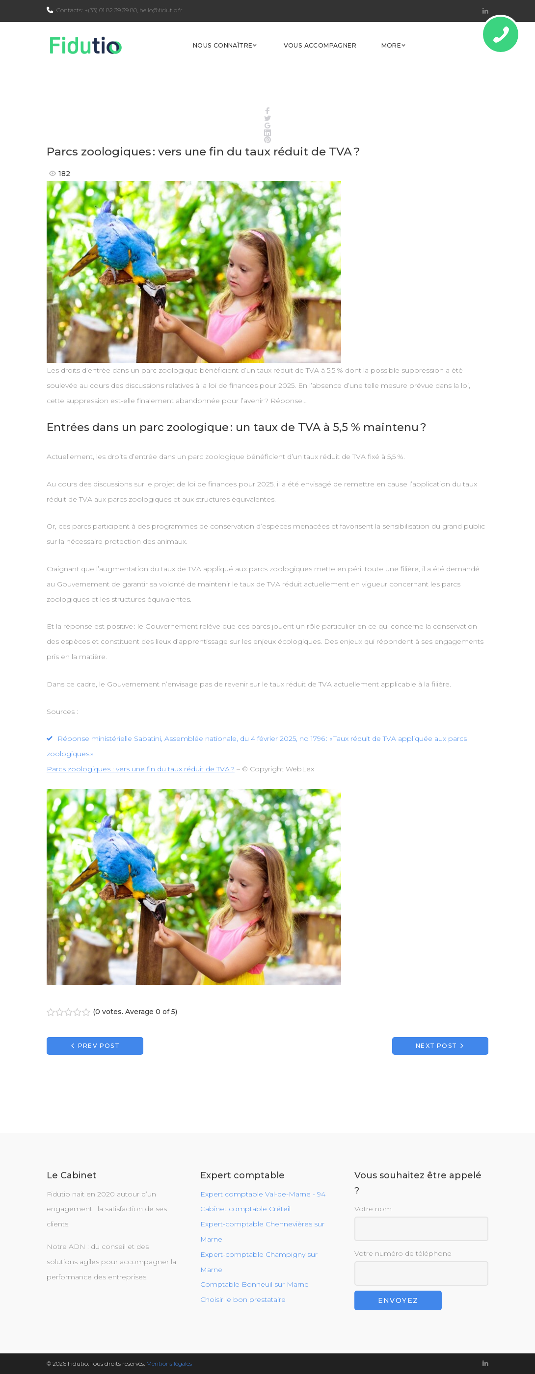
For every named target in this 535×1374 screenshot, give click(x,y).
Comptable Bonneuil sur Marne (254, 1284)
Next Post (436, 1065)
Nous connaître (286, 54)
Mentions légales (169, 1363)
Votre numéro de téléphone (421, 1267)
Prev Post (99, 1065)
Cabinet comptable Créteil (245, 1209)
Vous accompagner (386, 54)
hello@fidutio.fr (161, 10)
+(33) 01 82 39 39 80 (110, 10)
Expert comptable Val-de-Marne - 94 (262, 1194)
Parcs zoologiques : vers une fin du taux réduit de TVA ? (141, 788)
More (459, 54)
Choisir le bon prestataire (243, 1300)
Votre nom (421, 1223)
